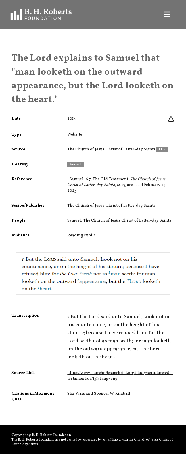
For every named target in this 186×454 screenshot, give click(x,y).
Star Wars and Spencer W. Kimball (98, 393)
